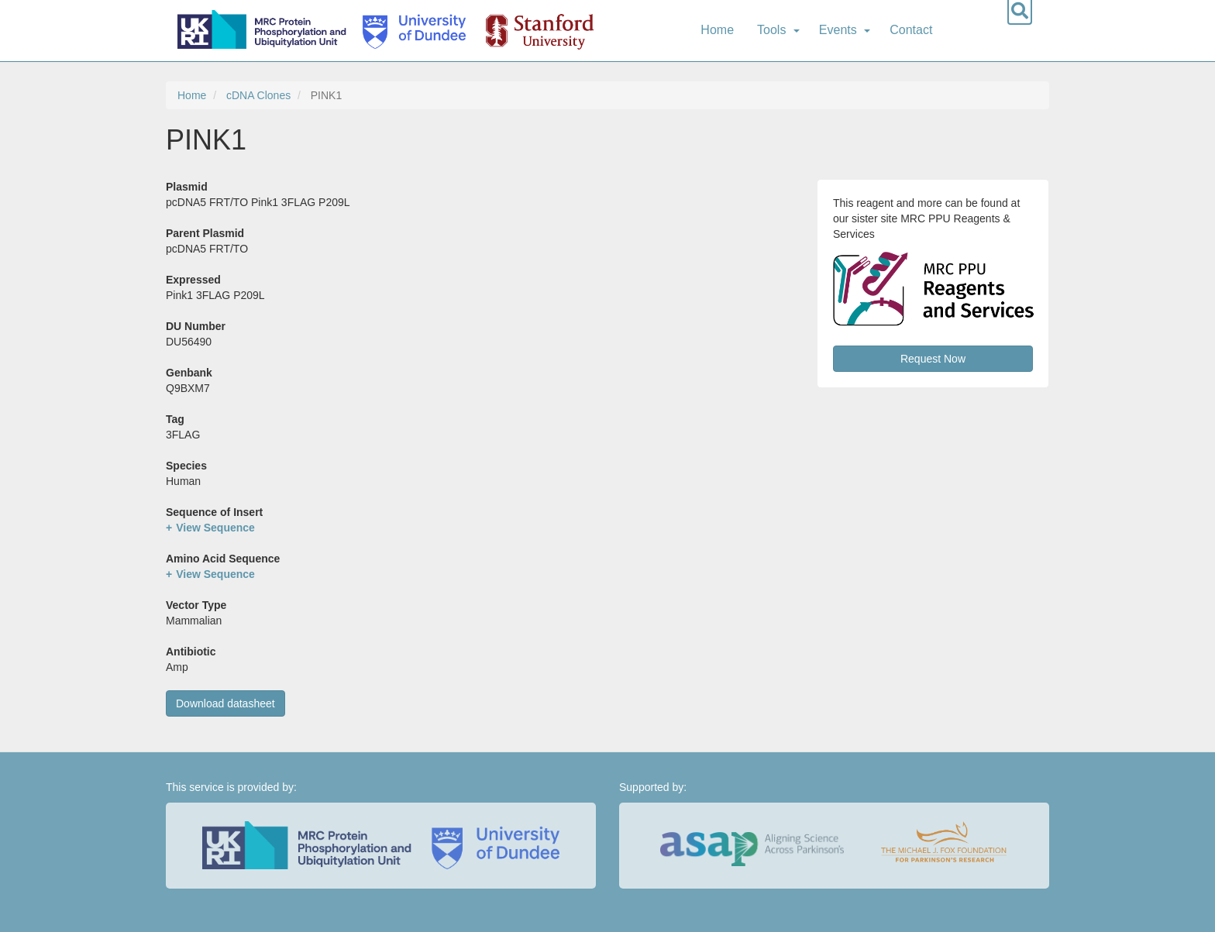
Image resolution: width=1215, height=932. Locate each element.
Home (717, 29)
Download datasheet (225, 703)
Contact (911, 29)
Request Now (932, 359)
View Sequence (215, 527)
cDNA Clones (258, 95)
